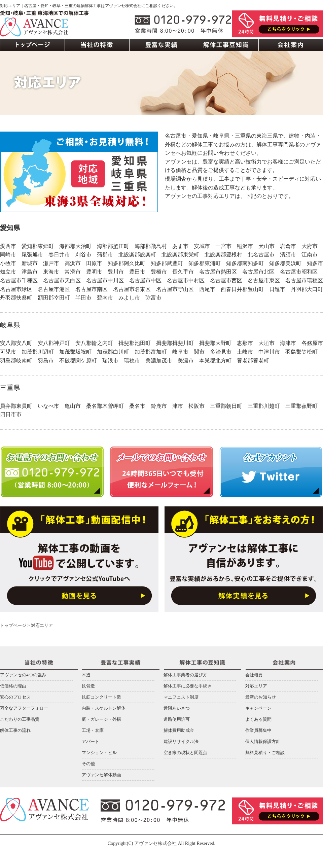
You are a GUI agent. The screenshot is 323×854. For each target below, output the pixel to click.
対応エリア (256, 685)
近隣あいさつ (177, 708)
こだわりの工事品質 (19, 719)
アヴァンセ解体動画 (101, 774)
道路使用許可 (177, 719)
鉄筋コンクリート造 (101, 697)
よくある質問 (258, 719)
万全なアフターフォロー (24, 708)
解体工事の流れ (15, 730)
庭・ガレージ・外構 (101, 719)
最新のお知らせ (260, 697)
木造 (86, 674)
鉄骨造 (88, 685)
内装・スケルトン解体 (103, 708)
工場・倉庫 (93, 730)
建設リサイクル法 (181, 741)
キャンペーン (258, 708)
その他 (88, 763)
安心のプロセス (15, 697)
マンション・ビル (99, 752)
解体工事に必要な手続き (188, 685)
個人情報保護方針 (262, 741)
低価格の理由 (13, 685)
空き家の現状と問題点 (185, 752)
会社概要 (254, 674)
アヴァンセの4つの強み (23, 674)
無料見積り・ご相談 (265, 752)
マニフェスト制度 (181, 697)
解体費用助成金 (179, 730)
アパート (90, 741)
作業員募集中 (258, 730)
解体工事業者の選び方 (185, 674)
